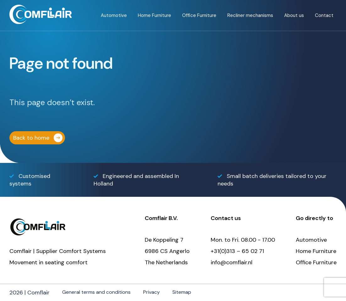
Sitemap (181, 292)
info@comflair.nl (231, 262)
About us (294, 15)
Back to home (31, 138)
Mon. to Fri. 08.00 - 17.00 (243, 240)
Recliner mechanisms (250, 15)
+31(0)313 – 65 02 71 (237, 251)
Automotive (114, 15)
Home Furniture (154, 15)
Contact (324, 15)
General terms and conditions (96, 292)
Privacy (151, 292)
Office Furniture (199, 15)
